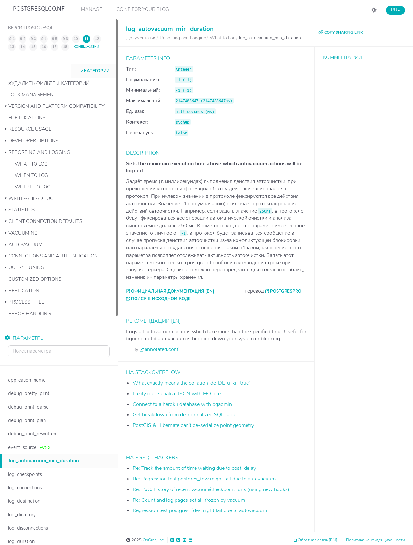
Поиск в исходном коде (161, 299)
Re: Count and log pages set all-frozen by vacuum (189, 500)
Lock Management (32, 94)
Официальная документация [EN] (172, 291)
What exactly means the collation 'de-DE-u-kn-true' (191, 383)
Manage (91, 9)
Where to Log (33, 187)
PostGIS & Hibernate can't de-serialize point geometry (193, 425)
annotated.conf (161, 349)
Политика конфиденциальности (375, 540)
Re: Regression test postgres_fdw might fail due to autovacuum (204, 478)
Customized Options (34, 279)
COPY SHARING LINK (340, 32)
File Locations (26, 118)
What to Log (31, 164)
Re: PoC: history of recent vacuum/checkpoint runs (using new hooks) (211, 489)
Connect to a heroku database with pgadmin (182, 404)
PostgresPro (285, 291)
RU (395, 10)
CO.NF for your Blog (142, 9)
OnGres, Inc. (154, 540)
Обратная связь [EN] (317, 540)
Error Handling (29, 313)
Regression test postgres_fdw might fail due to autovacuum (200, 510)
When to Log (31, 175)
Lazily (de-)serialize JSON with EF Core (177, 393)
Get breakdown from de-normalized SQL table (184, 414)
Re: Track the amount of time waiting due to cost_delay (194, 468)
